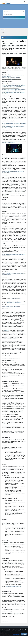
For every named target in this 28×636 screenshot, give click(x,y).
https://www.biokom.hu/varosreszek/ (13, 586)
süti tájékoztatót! (23, 632)
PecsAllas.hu (6, 330)
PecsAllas (3, 29)
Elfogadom (24, 634)
